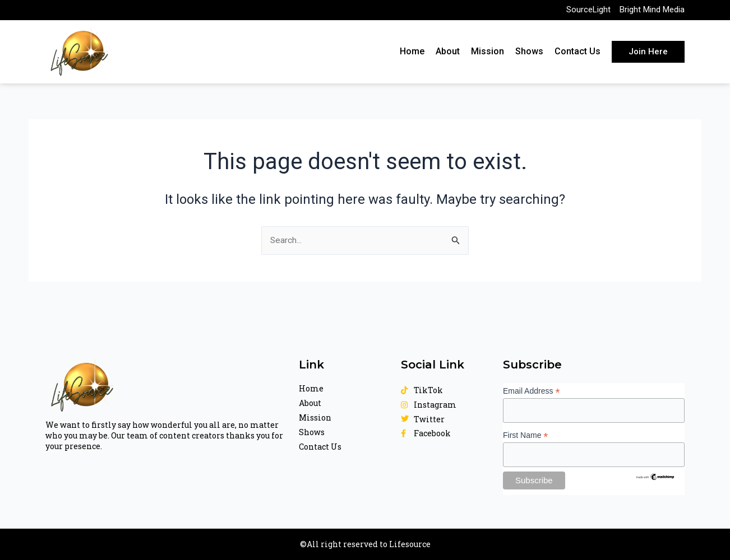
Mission (487, 54)
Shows (529, 54)
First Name (525, 435)
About (448, 54)
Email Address (531, 390)
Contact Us (577, 54)
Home (412, 54)
